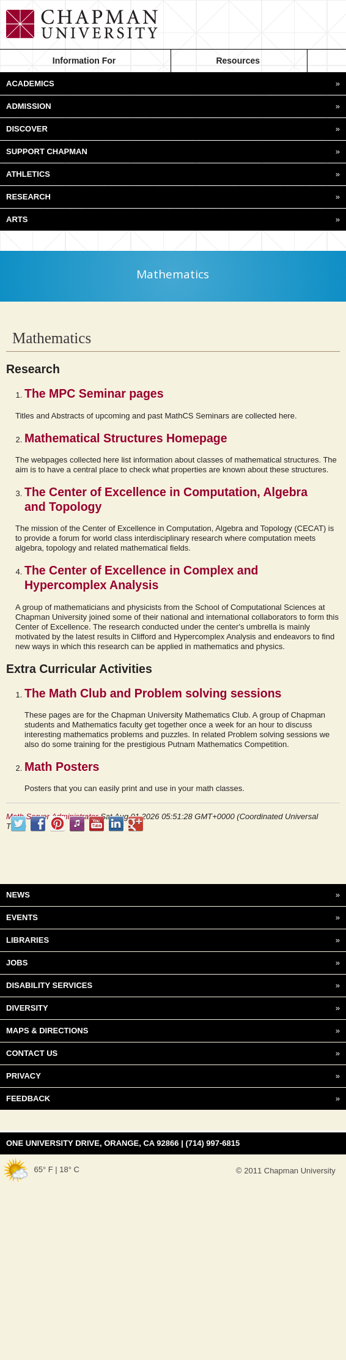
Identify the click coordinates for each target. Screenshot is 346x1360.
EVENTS (173, 918)
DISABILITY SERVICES (173, 985)
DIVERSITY (173, 1008)
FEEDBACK (173, 1099)
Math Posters (61, 766)
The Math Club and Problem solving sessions (152, 693)
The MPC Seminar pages (94, 393)
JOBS (173, 963)
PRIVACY (173, 1076)
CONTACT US (173, 1053)
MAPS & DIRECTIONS (173, 1031)
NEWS (173, 895)
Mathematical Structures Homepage (125, 438)
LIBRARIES (173, 940)
